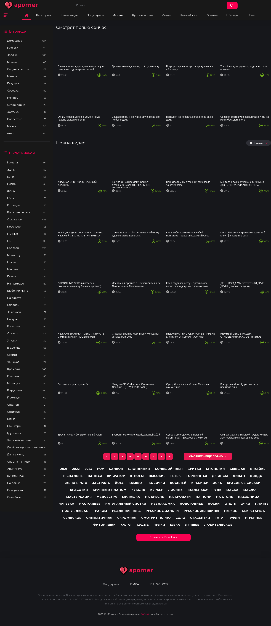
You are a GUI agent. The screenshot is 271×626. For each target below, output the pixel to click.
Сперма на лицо (26, 461)
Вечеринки (26, 490)
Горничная (197, 476)
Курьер (156, 490)
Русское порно (142, 15)
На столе (224, 497)
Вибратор (116, 476)
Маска (232, 490)
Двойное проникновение (26, 447)
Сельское (72, 518)
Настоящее (89, 503)
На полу (203, 497)
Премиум (26, 397)
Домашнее (26, 40)
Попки (26, 276)
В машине (26, 376)
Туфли (234, 518)
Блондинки (139, 469)
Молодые (26, 383)
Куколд (138, 490)
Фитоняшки (104, 524)
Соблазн (26, 248)
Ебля (26, 198)
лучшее (192, 524)
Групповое (26, 433)
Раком (101, 511)
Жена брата (76, 483)
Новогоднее (191, 503)
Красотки (79, 490)
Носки (214, 503)
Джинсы (220, 476)
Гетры (176, 476)
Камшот (136, 483)
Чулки (159, 524)
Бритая (194, 469)
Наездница (249, 497)
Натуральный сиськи (125, 503)
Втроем (137, 476)
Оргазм (26, 333)
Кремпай (26, 369)
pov (100, 469)
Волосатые (26, 119)
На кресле (154, 497)
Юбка (175, 524)
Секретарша (253, 511)
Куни (26, 176)
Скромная (126, 518)
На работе (26, 297)
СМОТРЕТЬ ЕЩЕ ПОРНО (206, 456)
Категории (43, 15)
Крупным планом (109, 490)
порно (144, 614)
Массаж (26, 269)
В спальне (73, 476)
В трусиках (26, 390)
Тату (219, 518)
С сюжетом (26, 219)
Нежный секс (189, 15)
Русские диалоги (162, 511)
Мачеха (26, 76)
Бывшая (237, 469)
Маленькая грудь (204, 490)
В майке (257, 469)
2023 (88, 469)
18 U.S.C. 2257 (159, 584)
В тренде (17, 31)
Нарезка (66, 503)
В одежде (26, 347)
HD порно (233, 15)
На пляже (26, 483)
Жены (26, 191)
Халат (126, 524)
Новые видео (69, 15)
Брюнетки (215, 469)
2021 (63, 469)
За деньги (26, 312)
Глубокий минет (26, 290)
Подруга (26, 83)
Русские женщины (201, 511)
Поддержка (111, 584)
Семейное (26, 497)
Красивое (26, 226)
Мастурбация (79, 497)
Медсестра (107, 497)
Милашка (131, 497)
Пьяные (26, 233)
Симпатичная (99, 518)
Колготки (26, 326)
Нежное (26, 97)
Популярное (95, 15)
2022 (76, 469)
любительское (218, 524)
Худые (143, 524)
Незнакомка (163, 503)
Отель (230, 503)
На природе (26, 283)
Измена (118, 15)
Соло (180, 518)
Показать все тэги (163, 537)
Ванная (95, 476)
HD (26, 240)
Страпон (26, 404)
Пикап (26, 262)
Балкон (116, 469)
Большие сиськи (26, 212)
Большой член (169, 469)
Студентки (200, 518)
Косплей (178, 483)
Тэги (252, 15)
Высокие (157, 476)
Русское (26, 47)
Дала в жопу (26, 454)
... (177, 456)
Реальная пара (126, 511)
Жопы (26, 169)
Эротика (26, 112)
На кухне (26, 319)
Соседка (26, 90)
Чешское (26, 362)
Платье (262, 503)
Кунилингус (26, 476)
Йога (119, 483)
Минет (26, 126)
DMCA (134, 584)
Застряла (101, 483)
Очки (245, 503)
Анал (26, 133)
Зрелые (212, 15)
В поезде (26, 205)
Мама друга (26, 255)
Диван (239, 476)
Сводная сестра (26, 69)
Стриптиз (26, 411)
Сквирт (26, 354)
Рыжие (230, 511)
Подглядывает (76, 511)
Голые (26, 419)
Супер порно (26, 104)
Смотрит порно (156, 518)
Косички (157, 483)
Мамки (166, 15)
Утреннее (253, 518)
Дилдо (256, 476)
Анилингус (26, 468)
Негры (26, 184)
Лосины (176, 490)
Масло (249, 490)
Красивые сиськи (244, 483)
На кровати (180, 497)
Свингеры (26, 426)
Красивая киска (206, 483)
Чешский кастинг (26, 440)
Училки (26, 340)
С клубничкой (22, 153)
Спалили (26, 305)
